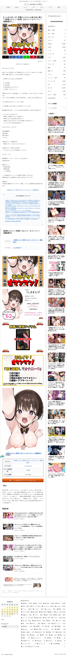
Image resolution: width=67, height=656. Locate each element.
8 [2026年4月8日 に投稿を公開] (7, 609)
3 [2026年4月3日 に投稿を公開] (12, 607)
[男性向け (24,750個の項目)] (27, 603)
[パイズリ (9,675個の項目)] (38, 609)
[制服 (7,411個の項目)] (61, 609)
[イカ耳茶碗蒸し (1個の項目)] (58, 643)
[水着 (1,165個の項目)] (46, 623)
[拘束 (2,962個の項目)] (38, 617)
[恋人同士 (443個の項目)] (40, 632)
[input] (57, 108)
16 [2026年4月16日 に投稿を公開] (9, 611)
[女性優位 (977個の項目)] (39, 626)
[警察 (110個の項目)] (26, 638)
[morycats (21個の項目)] (40, 640)
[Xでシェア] (5, 57)
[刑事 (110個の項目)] (61, 635)
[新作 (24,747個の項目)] (38, 603)
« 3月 (2, 619)
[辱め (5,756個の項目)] (43, 612)
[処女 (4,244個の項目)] (48, 615)
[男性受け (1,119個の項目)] (27, 626)
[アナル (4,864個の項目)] (38, 615)
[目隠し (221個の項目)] (34, 635)
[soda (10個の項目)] (61, 640)
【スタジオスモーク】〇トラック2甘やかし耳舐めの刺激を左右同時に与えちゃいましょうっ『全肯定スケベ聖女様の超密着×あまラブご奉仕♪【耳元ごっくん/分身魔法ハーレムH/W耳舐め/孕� (22, 219)
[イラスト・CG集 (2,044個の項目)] (58, 617)
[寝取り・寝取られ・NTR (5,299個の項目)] (56, 612)
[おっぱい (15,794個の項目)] (60, 606)
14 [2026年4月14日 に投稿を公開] (4, 611)
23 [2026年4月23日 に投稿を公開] (9, 613)
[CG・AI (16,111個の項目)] (35, 606)
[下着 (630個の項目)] (49, 626)
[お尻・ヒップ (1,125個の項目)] (58, 623)
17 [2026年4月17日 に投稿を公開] (12, 611)
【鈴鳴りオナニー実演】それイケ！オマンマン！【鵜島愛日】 (23, 190)
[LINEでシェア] (26, 57)
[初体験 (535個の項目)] (60, 629)
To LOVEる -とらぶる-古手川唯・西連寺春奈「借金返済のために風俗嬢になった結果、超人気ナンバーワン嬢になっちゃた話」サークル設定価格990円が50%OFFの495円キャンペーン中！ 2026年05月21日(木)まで (22, 215)
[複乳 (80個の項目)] (61, 638)
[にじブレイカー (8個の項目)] (28, 643)
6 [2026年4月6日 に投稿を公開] (2, 609)
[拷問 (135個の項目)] (43, 635)
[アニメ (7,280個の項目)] (25, 612)
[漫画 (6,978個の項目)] (34, 612)
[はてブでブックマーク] (19, 57)
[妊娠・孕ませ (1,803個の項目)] (39, 620)
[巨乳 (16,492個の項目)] (25, 606)
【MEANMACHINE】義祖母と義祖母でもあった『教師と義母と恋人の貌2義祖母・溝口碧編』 (21, 202)
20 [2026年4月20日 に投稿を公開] (2, 613)
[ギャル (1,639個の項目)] (60, 620)
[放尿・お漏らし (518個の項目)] (28, 632)
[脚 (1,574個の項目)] (25, 623)
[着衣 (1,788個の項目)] (50, 620)
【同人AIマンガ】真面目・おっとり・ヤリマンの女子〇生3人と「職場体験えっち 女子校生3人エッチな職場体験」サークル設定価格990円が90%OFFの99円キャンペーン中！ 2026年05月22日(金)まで (23, 201)
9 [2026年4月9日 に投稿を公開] (9, 609)
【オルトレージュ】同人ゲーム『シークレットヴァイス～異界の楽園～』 (18, 210)
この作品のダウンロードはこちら (24, 480)
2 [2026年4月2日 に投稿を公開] (9, 607)
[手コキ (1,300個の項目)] (35, 623)
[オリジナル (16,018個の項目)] (47, 606)
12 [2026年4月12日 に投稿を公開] (17, 609)
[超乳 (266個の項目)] (25, 635)
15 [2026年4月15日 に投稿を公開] (7, 611)
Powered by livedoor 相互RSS (13, 221)
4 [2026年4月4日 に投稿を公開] (14, 607)
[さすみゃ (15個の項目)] (51, 640)
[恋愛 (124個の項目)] (52, 635)
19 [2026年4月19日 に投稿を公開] (17, 611)
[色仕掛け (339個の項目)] (60, 632)
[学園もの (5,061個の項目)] (26, 615)
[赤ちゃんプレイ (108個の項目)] (39, 638)
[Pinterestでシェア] (33, 57)
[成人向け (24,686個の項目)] (49, 603)
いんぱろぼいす (17, 247)
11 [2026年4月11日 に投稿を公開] (14, 609)
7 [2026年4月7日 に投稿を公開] (4, 609)
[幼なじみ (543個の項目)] (27, 629)
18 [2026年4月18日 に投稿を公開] (14, 611)
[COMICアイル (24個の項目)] (27, 640)
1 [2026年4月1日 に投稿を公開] (7, 607)
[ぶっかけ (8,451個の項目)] (50, 609)
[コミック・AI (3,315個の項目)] (27, 617)
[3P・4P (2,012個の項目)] (26, 620)
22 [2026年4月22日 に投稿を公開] (7, 613)
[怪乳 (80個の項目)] (51, 638)
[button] (40, 57)
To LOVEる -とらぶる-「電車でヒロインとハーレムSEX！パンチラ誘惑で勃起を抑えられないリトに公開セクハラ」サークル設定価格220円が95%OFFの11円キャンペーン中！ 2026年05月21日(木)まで (22, 212)
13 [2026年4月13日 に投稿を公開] (2, 611)
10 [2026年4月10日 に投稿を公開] (12, 609)
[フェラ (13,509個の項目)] (26, 609)
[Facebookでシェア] (12, 57)
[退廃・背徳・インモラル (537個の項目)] (43, 629)
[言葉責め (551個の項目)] (60, 626)
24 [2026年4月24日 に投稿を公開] (12, 613)
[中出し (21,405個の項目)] (60, 603)
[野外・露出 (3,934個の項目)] (59, 615)
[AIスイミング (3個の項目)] (43, 643)
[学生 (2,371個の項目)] (46, 617)
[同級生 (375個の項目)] (50, 632)
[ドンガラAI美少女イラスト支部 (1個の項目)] (43, 646)
